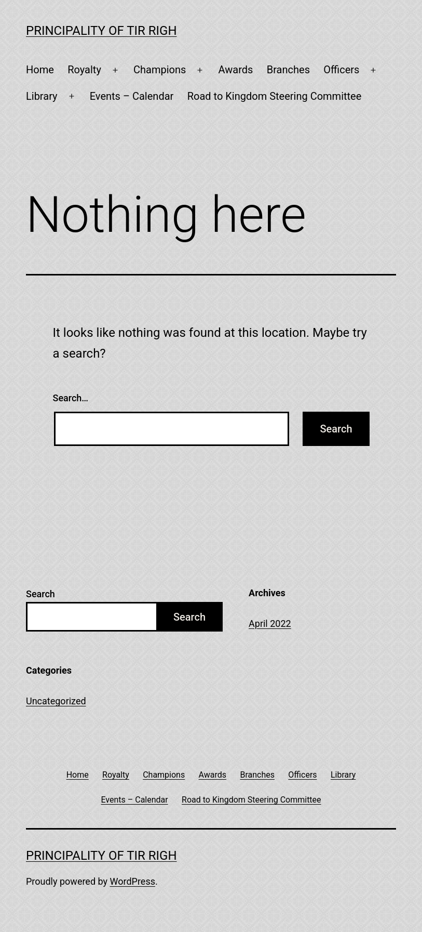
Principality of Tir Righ (101, 30)
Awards (236, 69)
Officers (341, 69)
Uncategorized (56, 700)
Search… (71, 397)
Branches (288, 69)
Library (42, 96)
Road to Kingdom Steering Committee (274, 96)
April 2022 (270, 623)
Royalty (84, 69)
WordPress (132, 881)
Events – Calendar (132, 96)
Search (40, 593)
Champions (159, 69)
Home (40, 69)
